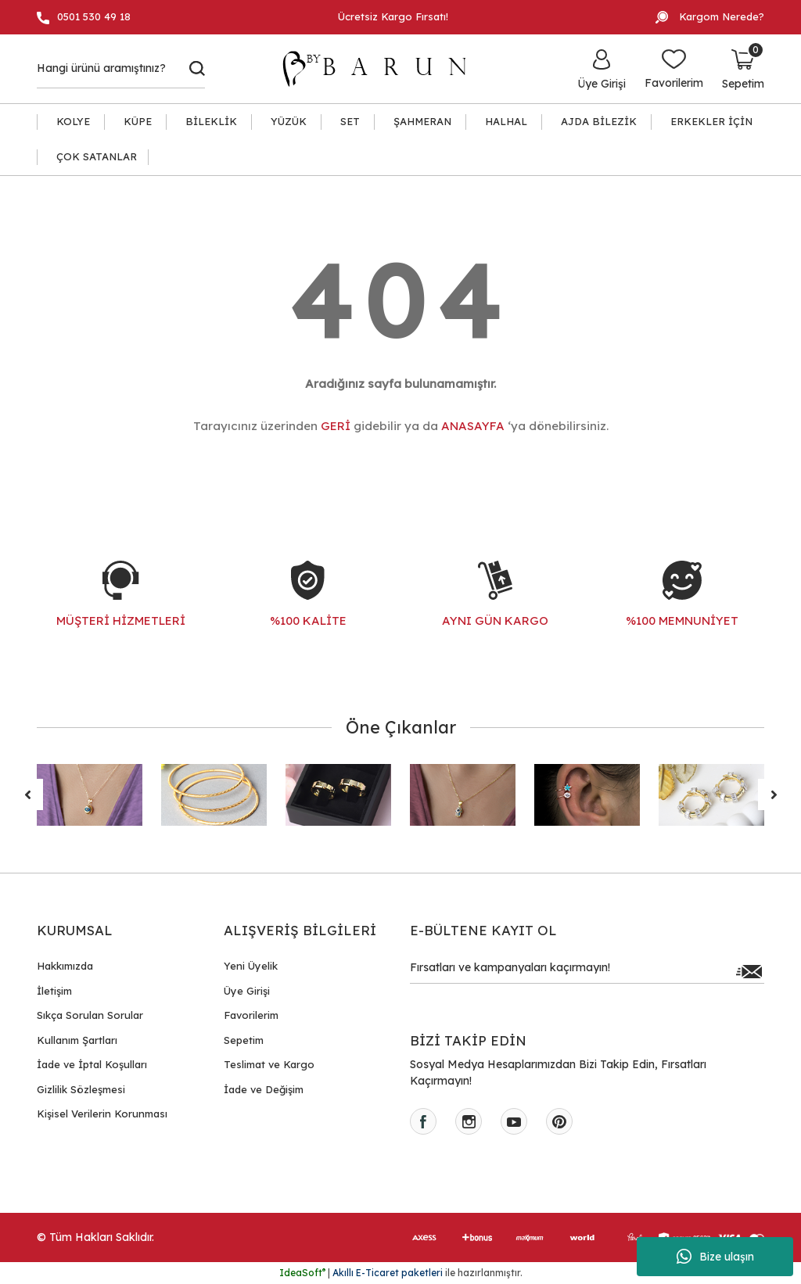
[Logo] (382, 69)
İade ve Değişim (264, 1089)
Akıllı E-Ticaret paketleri (387, 1273)
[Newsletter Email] (587, 971)
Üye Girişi (247, 991)
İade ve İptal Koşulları (92, 1064)
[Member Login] (601, 68)
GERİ (335, 425)
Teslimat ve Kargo (269, 1064)
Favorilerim (251, 1015)
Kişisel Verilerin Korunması (102, 1113)
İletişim (54, 991)
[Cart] (743, 68)
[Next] (773, 794)
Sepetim (244, 1040)
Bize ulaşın (715, 1256)
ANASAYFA (473, 425)
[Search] (121, 68)
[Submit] (748, 971)
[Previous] (27, 794)
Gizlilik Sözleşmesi (81, 1089)
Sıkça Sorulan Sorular (90, 1015)
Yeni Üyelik (251, 965)
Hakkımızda (65, 965)
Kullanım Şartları (77, 1040)
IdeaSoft (302, 1273)
